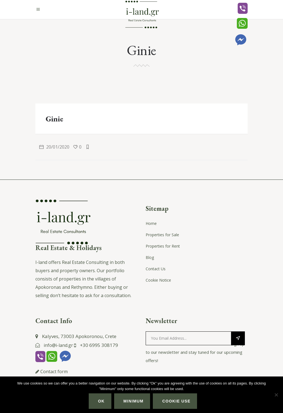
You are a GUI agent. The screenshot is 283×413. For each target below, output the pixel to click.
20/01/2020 (54, 147)
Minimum (134, 401)
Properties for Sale (162, 234)
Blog (150, 257)
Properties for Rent (163, 246)
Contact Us (156, 268)
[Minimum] (276, 395)
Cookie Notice (158, 280)
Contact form (54, 371)
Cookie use (176, 401)
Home (151, 223)
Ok (101, 401)
